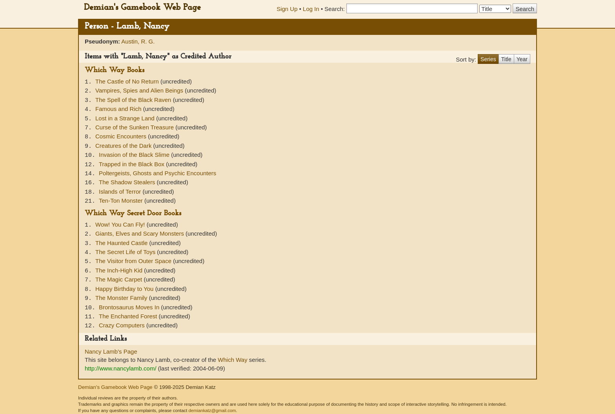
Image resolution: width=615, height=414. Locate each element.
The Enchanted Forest (129, 316)
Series (488, 59)
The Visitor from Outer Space (134, 261)
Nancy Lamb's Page (111, 351)
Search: (334, 8)
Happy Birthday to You (125, 288)
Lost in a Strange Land (125, 118)
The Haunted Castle (122, 243)
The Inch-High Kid (119, 270)
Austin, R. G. (138, 41)
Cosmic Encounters (121, 136)
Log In (311, 8)
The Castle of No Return (127, 81)
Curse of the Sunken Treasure (135, 127)
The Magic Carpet (119, 279)
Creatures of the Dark (124, 145)
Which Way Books (114, 70)
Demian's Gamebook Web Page (142, 7)
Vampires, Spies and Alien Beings (140, 90)
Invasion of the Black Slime (135, 154)
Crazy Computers (122, 325)
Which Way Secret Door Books (133, 213)
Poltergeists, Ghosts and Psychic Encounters (157, 173)
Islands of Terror (120, 191)
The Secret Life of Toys (126, 252)
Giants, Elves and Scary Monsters (140, 233)
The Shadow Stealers (128, 182)
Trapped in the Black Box (132, 164)
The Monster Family (122, 297)
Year (522, 59)
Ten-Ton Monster (121, 200)
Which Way (232, 359)
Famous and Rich (119, 108)
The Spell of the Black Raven (134, 99)
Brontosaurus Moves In (130, 307)
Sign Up (287, 8)
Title (506, 59)
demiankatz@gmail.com (212, 410)
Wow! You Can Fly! (121, 224)
